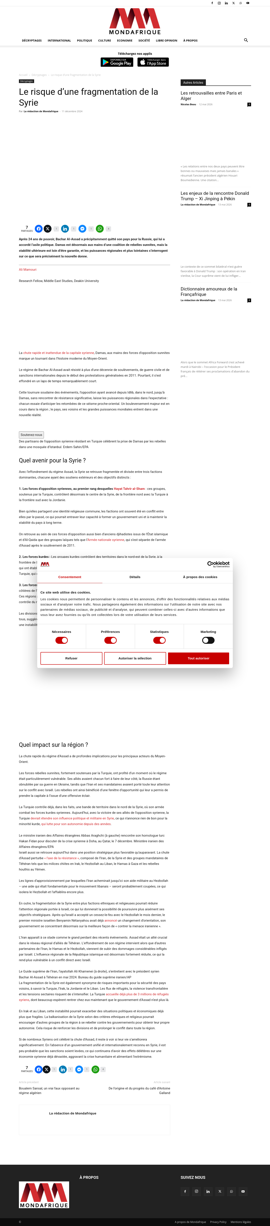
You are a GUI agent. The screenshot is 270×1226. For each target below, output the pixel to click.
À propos (190, 40)
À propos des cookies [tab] (200, 577)
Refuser (71, 658)
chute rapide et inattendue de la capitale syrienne (58, 353)
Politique (84, 40)
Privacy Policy (218, 1222)
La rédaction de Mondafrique (41, 111)
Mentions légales (241, 1222)
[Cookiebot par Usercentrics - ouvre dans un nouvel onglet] (211, 564)
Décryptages (32, 40)
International (59, 40)
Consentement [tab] (69, 577)
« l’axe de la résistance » (61, 858)
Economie (124, 40)
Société (144, 40)
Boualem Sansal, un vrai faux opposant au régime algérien (49, 1090)
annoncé (110, 920)
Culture (104, 40)
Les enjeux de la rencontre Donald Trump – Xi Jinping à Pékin (215, 196)
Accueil (23, 75)
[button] (246, 41)
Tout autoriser (199, 658)
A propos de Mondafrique (190, 1222)
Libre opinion (166, 40)
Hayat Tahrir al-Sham (129, 489)
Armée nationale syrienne (106, 540)
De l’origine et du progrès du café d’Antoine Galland (139, 1090)
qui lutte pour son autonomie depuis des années (76, 824)
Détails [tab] (135, 577)
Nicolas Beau (188, 104)
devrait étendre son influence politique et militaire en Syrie (72, 818)
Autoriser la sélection (135, 658)
